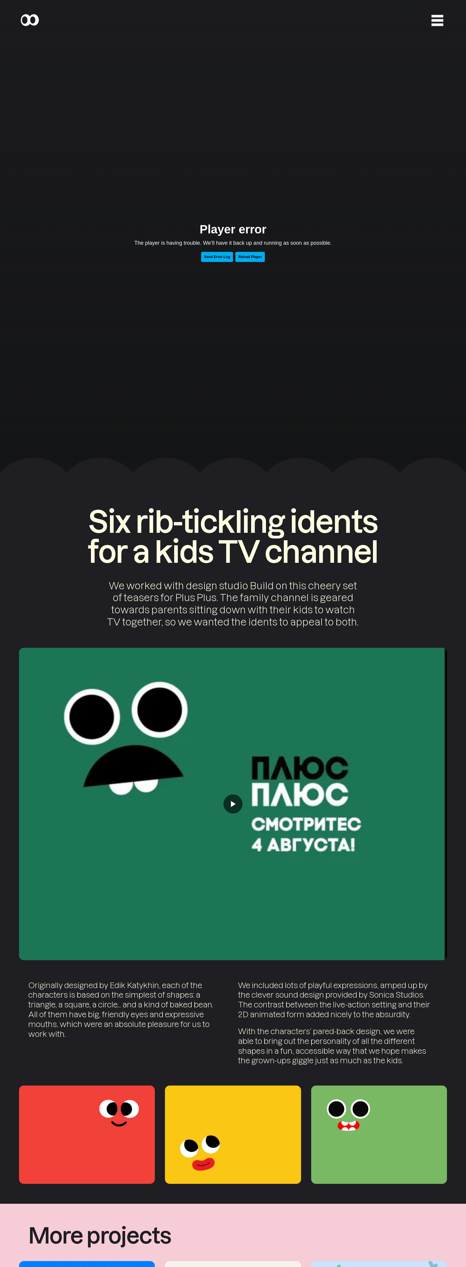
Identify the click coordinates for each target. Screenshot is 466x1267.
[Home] (29, 20)
